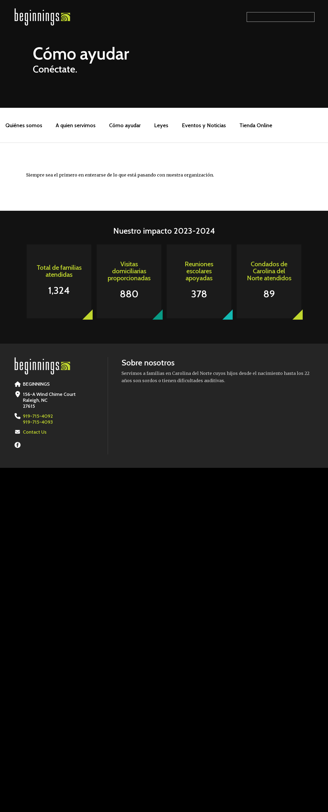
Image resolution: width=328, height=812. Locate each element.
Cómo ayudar (125, 125)
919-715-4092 (38, 416)
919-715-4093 (38, 422)
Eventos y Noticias (204, 125)
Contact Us (35, 432)
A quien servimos (76, 125)
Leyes (161, 125)
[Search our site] (281, 17)
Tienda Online (255, 125)
